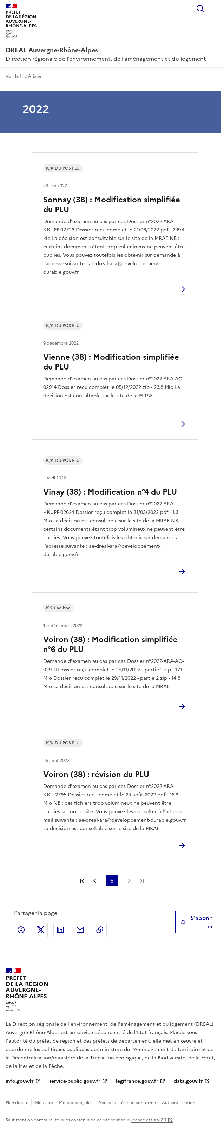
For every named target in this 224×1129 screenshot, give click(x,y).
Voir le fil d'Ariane (23, 76)
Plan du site (17, 1102)
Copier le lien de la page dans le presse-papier (100, 930)
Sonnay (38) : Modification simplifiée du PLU (111, 204)
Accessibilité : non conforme (127, 1102)
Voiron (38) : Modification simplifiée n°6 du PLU (110, 644)
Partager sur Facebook (21, 930)
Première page (82, 880)
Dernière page (141, 880)
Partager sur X (41, 930)
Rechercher (200, 8)
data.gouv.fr (188, 1081)
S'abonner (197, 922)
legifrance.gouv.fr (137, 1081)
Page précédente (94, 880)
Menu (214, 8)
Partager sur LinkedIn (60, 930)
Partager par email (80, 930)
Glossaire (43, 1102)
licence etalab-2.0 (148, 1120)
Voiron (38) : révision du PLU (96, 774)
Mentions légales (75, 1102)
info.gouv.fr (20, 1081)
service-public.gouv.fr (74, 1081)
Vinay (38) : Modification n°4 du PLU (110, 492)
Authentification (178, 1102)
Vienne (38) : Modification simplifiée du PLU (111, 362)
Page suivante (129, 880)
